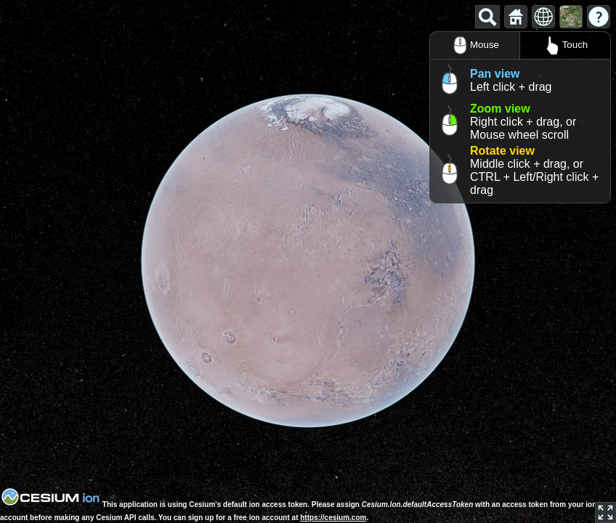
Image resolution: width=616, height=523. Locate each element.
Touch (565, 45)
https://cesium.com (333, 518)
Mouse (474, 45)
